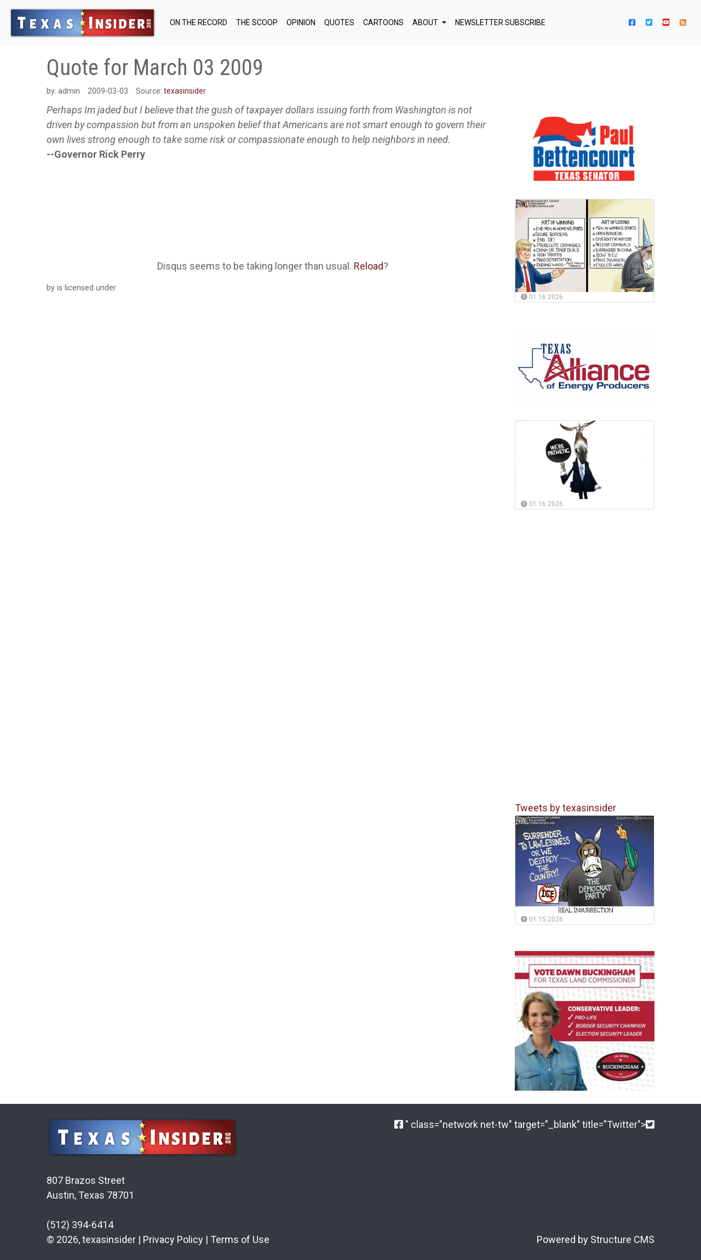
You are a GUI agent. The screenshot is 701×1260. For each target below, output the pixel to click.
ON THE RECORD (198, 22)
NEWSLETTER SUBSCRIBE (500, 22)
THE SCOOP (257, 22)
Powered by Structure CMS (595, 1239)
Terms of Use (239, 1239)
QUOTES (339, 22)
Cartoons (383, 22)
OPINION (300, 22)
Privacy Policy (173, 1239)
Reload (368, 266)
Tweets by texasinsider (565, 808)
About (426, 22)
